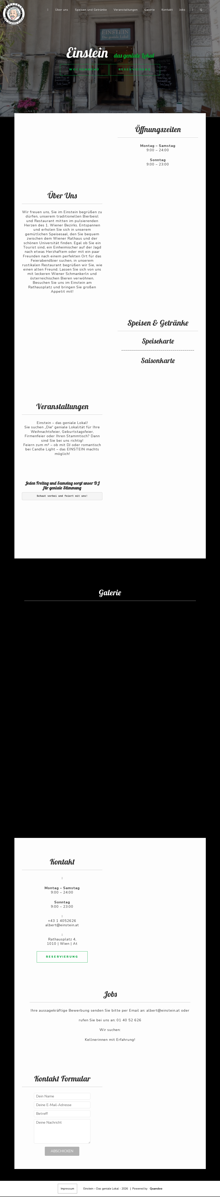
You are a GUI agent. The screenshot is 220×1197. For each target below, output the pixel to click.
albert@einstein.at (62, 925)
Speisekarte (158, 340)
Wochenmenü (83, 69)
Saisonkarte (158, 360)
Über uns (61, 10)
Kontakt (167, 10)
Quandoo (156, 1189)
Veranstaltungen (126, 10)
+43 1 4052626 (62, 920)
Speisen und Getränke (91, 10)
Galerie (149, 10)
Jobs (182, 10)
